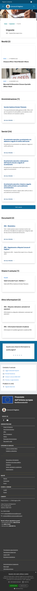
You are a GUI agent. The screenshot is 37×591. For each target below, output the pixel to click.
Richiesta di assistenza (9, 557)
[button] (18, 588)
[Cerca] (34, 6)
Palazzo (6, 277)
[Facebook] (3, 420)
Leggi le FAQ (6, 555)
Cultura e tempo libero (11, 448)
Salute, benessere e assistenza (13, 467)
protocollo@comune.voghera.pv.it (12, 513)
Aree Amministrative (8, 429)
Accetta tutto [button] (13, 585)
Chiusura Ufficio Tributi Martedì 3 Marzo (16, 61)
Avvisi (4, 58)
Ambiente (8, 465)
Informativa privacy (8, 569)
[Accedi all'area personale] (31, 2)
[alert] (18, 581)
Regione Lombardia (7, 2)
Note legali (6, 567)
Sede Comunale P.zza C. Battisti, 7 (14, 281)
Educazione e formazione (12, 460)
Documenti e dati (7, 441)
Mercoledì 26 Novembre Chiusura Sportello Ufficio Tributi (17, 85)
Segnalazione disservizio (9, 552)
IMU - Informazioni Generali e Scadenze (16, 327)
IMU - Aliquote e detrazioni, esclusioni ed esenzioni (17, 308)
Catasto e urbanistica (11, 451)
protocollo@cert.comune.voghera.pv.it (12, 516)
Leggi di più (28, 579)
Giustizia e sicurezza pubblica (13, 462)
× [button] (35, 572)
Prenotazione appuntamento (10, 550)
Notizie (5, 478)
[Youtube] (7, 420)
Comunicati (6, 481)
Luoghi (5, 490)
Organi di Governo (8, 427)
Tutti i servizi (18, 207)
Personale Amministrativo (10, 439)
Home (5, 24)
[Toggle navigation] (3, 6)
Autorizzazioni (9, 469)
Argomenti (12, 24)
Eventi (5, 492)
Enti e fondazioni (7, 434)
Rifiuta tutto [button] (24, 585)
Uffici (4, 432)
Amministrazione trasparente (10, 564)
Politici (5, 436)
